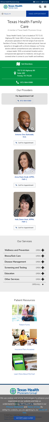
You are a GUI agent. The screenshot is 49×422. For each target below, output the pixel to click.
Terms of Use (34, 407)
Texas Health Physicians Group (10, 2)
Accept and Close (24, 418)
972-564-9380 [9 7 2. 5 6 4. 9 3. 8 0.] (26, 82)
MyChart (45, 2)
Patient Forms (24, 325)
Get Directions (26, 64)
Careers (36, 2)
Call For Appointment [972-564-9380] (24, 143)
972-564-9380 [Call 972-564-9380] (24, 101)
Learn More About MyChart (24, 374)
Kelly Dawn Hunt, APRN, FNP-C (24, 220)
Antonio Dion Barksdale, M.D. (24, 135)
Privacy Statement (14, 407)
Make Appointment (37, 14)
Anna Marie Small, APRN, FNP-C (24, 178)
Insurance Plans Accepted (24, 349)
